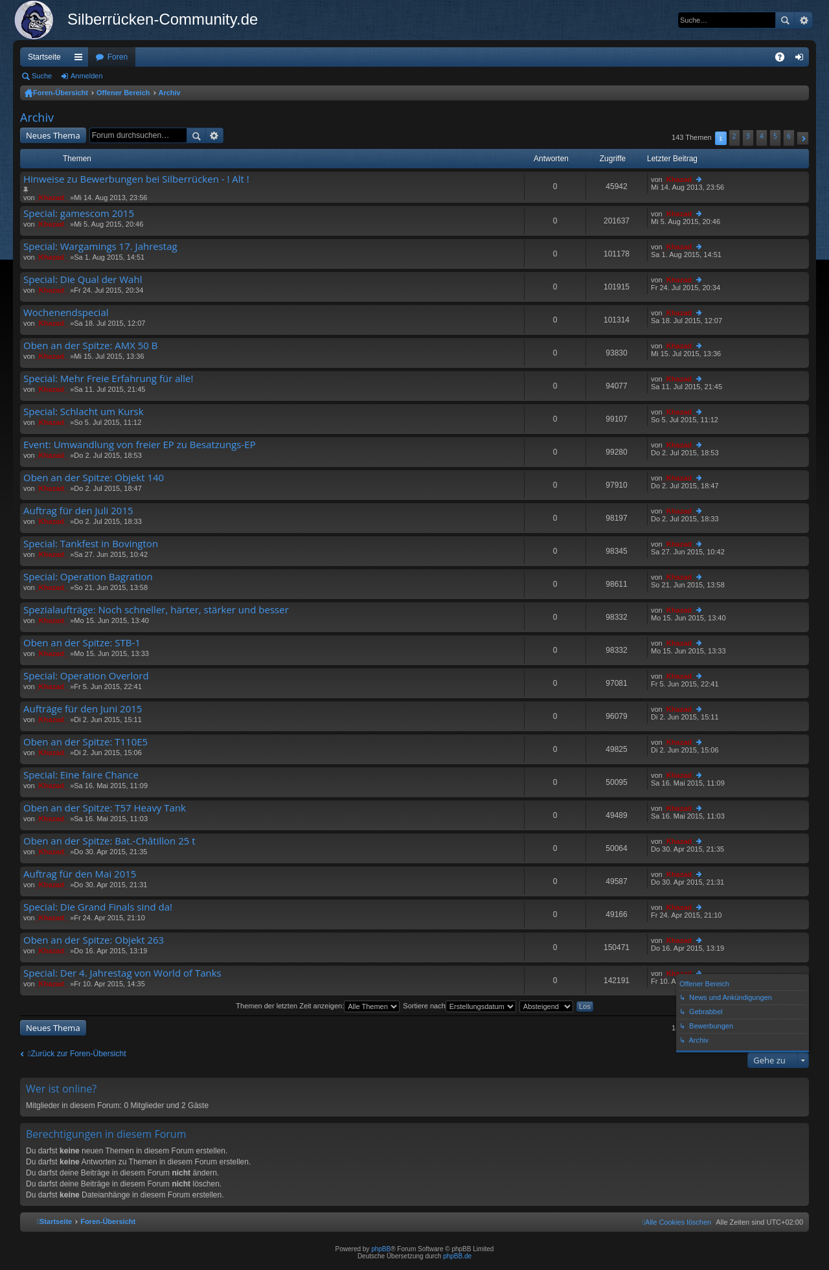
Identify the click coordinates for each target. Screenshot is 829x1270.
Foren (118, 57)
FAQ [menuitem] (783, 59)
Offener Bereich (123, 92)
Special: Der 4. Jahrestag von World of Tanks (122, 973)
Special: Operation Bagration (88, 577)
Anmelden (87, 76)
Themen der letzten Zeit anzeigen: (318, 1006)
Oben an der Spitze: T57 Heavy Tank (104, 808)
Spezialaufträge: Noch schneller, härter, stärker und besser (156, 610)
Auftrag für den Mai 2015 (79, 874)
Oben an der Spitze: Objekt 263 (93, 940)
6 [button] (789, 136)
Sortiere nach (459, 1006)
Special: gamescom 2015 (78, 213)
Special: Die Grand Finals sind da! (97, 907)
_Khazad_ (51, 197)
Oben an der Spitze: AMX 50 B (90, 345)
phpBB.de (457, 1256)
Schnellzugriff (81, 59)
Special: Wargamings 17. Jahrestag (100, 246)
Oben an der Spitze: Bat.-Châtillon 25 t (109, 841)
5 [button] (775, 136)
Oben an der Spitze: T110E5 (85, 742)
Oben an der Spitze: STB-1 (82, 643)
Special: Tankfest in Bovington (90, 544)
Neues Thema (53, 135)
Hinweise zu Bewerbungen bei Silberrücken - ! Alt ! (136, 179)
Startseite (44, 57)
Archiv (170, 92)
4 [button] (762, 136)
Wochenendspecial (66, 312)
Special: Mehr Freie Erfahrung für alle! (108, 378)
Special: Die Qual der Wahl (82, 279)
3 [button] (748, 136)
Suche (785, 20)
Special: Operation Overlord (86, 676)
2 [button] (734, 136)
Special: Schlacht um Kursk (83, 411)
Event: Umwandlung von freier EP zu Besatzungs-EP (139, 444)
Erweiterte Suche (803, 20)
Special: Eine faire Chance (81, 775)
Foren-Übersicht (60, 92)
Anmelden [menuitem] (802, 59)
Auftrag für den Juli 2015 (78, 511)
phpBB (381, 1249)
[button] (803, 138)
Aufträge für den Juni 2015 (82, 709)
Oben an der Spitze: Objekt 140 (93, 477)
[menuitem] (676, 1222)
